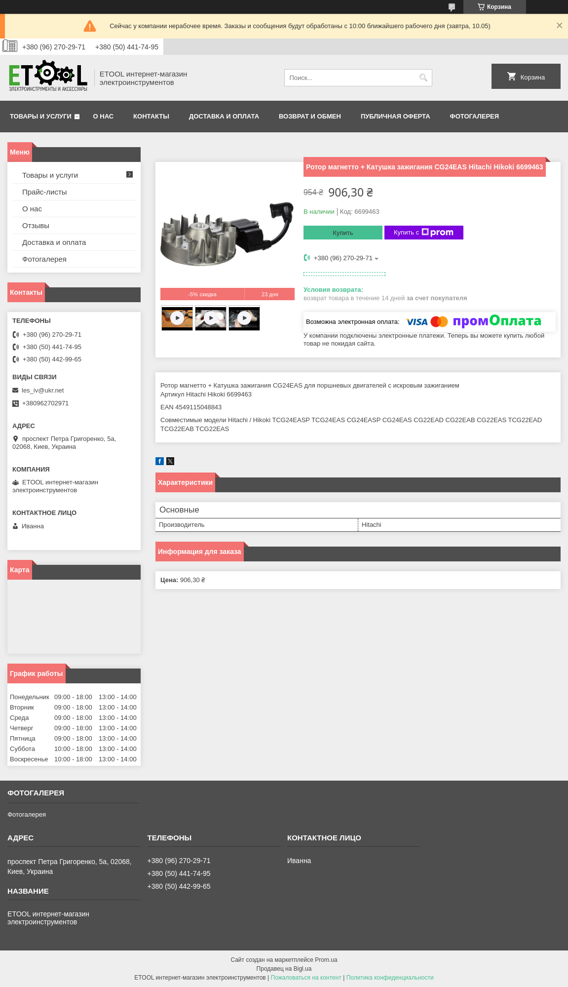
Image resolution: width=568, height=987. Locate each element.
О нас (103, 116)
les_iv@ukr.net (43, 390)
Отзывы (35, 225)
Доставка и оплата (224, 116)
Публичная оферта (395, 116)
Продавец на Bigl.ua (284, 968)
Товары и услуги (41, 116)
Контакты (151, 116)
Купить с (424, 232)
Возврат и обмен (310, 116)
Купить (343, 233)
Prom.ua (326, 959)
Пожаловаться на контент (306, 977)
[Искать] (423, 77)
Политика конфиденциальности (390, 977)
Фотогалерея (474, 116)
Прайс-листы (44, 192)
